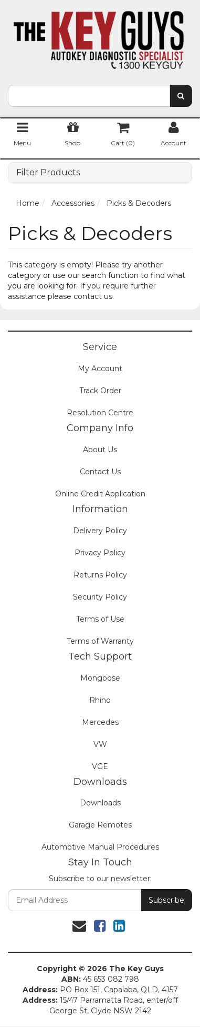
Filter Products (48, 172)
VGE (100, 766)
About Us (100, 449)
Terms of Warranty (100, 641)
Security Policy (100, 597)
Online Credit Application (100, 493)
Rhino (100, 700)
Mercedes (100, 722)
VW (100, 744)
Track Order (100, 390)
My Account (100, 368)
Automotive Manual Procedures (100, 847)
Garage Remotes (100, 825)
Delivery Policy (100, 530)
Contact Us (100, 471)
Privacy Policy (100, 552)
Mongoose (100, 678)
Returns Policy (100, 575)
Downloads (100, 802)
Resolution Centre (100, 412)
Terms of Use (100, 619)
